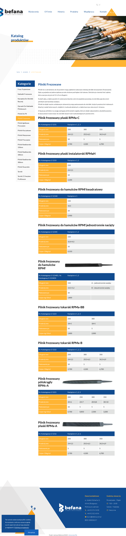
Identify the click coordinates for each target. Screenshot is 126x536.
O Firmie (48, 12)
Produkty (74, 12)
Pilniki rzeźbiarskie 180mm (24, 153)
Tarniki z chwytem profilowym (24, 177)
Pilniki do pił (22, 114)
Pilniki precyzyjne (24, 140)
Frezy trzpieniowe (24, 89)
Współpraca (89, 12)
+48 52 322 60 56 (93, 513)
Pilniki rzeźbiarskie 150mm (24, 146)
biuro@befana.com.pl (94, 517)
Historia (61, 12)
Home (18, 72)
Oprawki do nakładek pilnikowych (25, 107)
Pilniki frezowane (24, 118)
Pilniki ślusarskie (23, 167)
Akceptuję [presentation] (31, 532)
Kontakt (103, 12)
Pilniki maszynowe (24, 135)
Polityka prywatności (92, 507)
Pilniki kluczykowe (24, 130)
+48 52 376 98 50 (93, 510)
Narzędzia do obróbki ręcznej (25, 100)
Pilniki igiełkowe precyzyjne (23, 124)
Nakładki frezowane (25, 94)
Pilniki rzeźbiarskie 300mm (24, 161)
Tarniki (20, 172)
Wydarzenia (33, 12)
